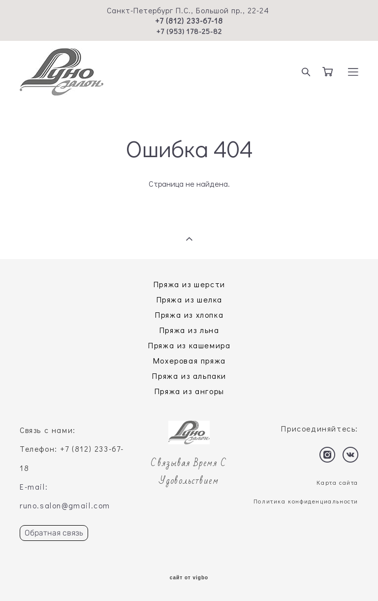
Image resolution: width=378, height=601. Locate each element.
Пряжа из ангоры (189, 391)
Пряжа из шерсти (189, 284)
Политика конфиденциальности (305, 501)
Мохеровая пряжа (189, 360)
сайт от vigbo (189, 577)
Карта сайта (337, 482)
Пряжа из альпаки (189, 375)
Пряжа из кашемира (189, 345)
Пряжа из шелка (189, 299)
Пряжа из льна (189, 330)
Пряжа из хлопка (189, 314)
